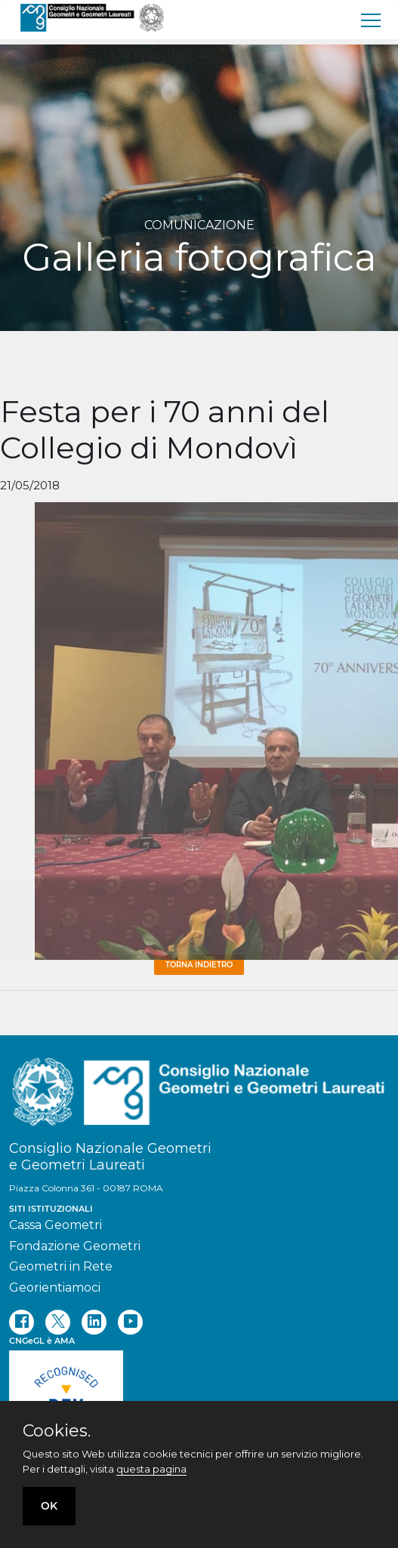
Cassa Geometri (55, 1225)
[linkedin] (94, 1322)
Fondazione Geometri (74, 1246)
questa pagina (151, 1469)
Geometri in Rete (61, 1266)
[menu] (371, 19)
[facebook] (21, 1322)
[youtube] (130, 1322)
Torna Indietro (199, 965)
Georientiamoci (54, 1287)
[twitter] (57, 1322)
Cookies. (57, 1431)
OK (49, 1506)
